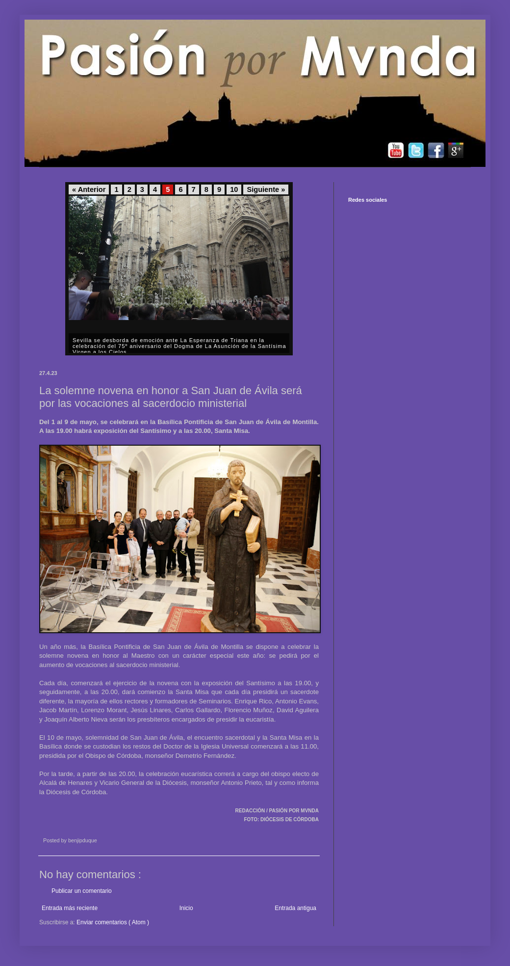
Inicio (186, 908)
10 (234, 189)
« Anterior (88, 189)
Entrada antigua (295, 908)
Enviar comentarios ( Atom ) (112, 922)
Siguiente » (266, 189)
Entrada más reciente (70, 908)
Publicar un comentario (81, 890)
